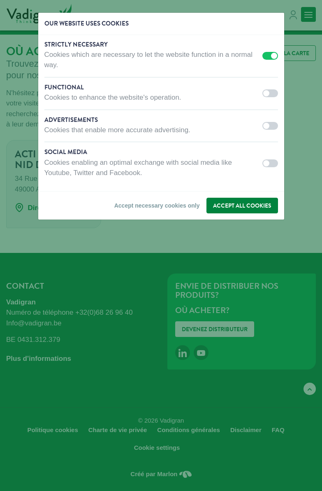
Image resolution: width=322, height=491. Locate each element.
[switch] (270, 56)
